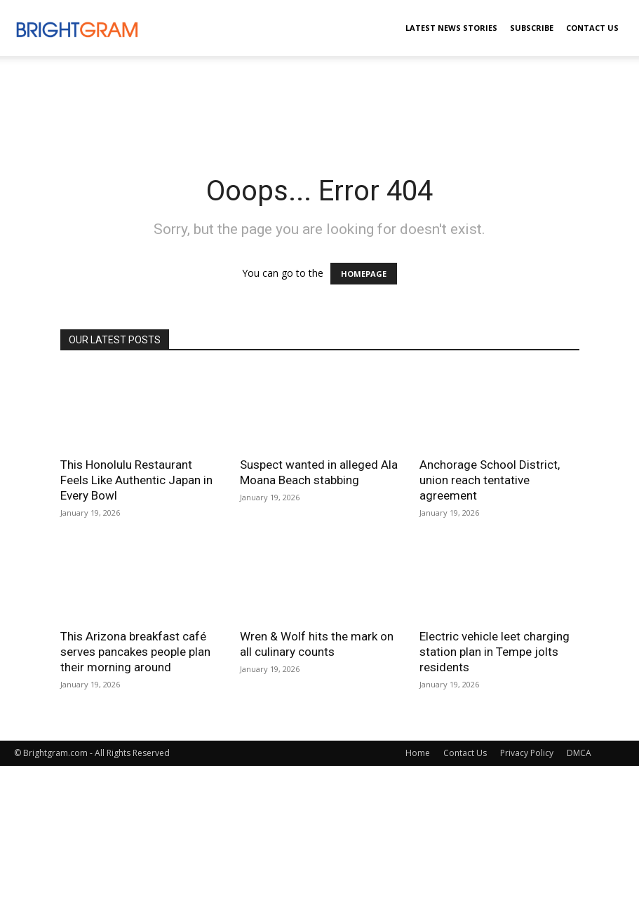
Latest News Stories (451, 27)
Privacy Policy (526, 753)
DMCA (579, 753)
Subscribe (531, 27)
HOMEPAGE (363, 273)
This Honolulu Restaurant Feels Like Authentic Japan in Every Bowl (136, 480)
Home (417, 753)
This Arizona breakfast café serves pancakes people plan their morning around (135, 651)
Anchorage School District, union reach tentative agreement (489, 480)
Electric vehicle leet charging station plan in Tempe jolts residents (494, 651)
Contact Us (592, 27)
